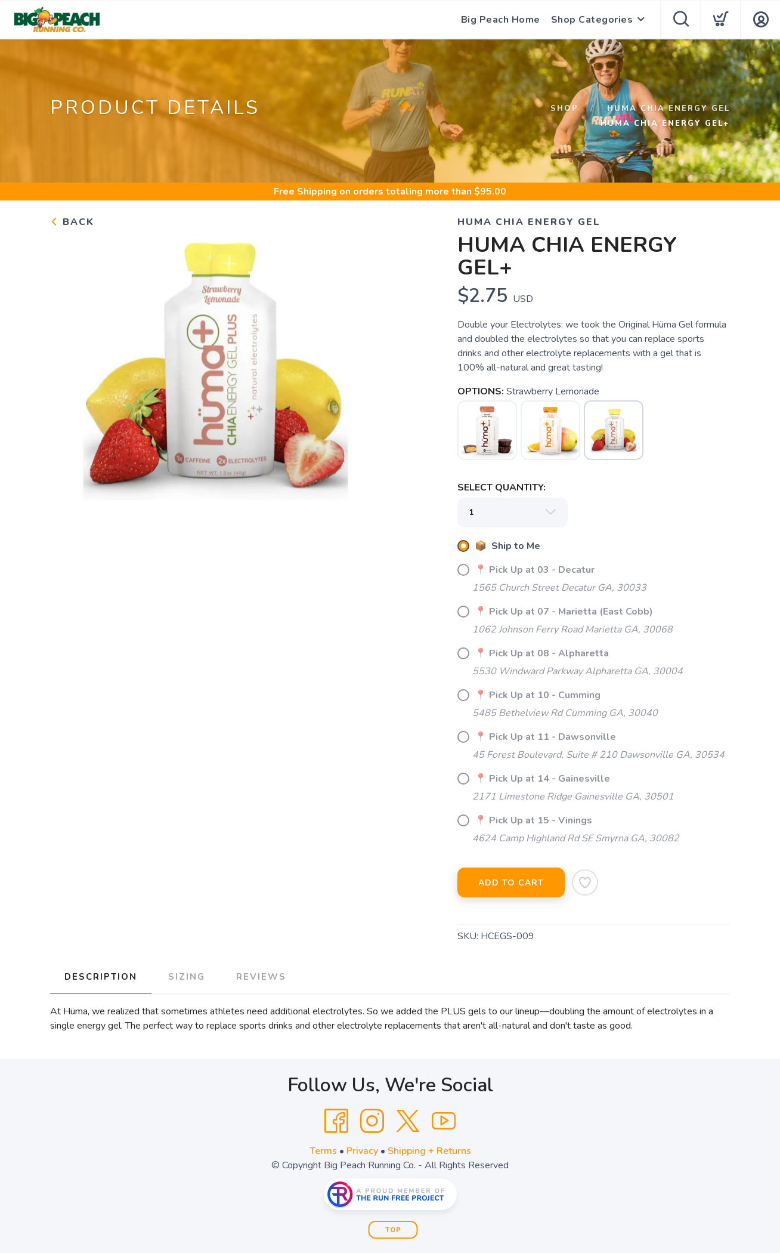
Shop (564, 108)
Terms (323, 1151)
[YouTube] (444, 1121)
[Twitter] (408, 1121)
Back (72, 222)
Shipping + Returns (429, 1151)
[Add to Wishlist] (585, 882)
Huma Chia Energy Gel (668, 108)
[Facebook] (336, 1121)
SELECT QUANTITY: (501, 487)
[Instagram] (372, 1121)
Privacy (362, 1151)
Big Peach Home (500, 19)
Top (393, 1230)
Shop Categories (592, 19)
